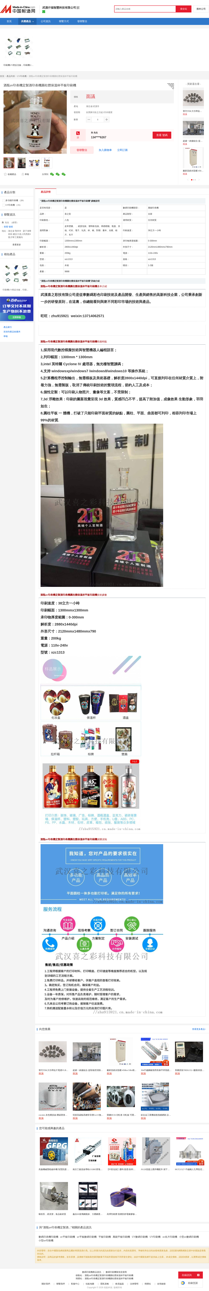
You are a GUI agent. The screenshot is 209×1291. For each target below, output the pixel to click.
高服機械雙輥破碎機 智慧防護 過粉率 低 (57, 1169)
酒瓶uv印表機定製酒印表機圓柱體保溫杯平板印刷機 (109, 1275)
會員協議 (119, 1284)
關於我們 (46, 1284)
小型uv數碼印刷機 (189, 1237)
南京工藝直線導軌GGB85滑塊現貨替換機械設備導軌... (98, 1169)
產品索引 (8, 327)
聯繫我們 (60, 1284)
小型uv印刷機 (46, 1240)
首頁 (2, 76)
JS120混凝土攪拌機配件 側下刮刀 (156, 1169)
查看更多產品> (199, 1029)
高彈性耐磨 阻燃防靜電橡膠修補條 (123, 1214)
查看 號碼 (162, 135)
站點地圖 (90, 1284)
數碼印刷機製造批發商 (116, 1272)
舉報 (25, 174)
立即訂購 (122, 150)
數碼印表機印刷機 (48, 1237)
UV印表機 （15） (13, 205)
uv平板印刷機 (67, 1237)
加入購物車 (105, 150)
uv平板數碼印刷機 (87, 1237)
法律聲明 (134, 1284)
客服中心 (75, 1284)
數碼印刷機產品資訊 (91, 1272)
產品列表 (10, 76)
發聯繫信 (82, 149)
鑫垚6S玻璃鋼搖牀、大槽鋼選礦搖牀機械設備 (94, 1214)
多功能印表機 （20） (15, 200)
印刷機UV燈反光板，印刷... (15, 290)
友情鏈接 (161, 1284)
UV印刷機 (155, 1237)
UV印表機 (22, 76)
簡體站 (148, 1284)
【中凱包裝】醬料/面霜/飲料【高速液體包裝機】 (129, 1169)
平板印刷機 (105, 1237)
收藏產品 (10, 174)
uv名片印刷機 (169, 1237)
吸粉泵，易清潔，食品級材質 (52, 1214)
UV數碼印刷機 (140, 1237)
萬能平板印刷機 (121, 1237)
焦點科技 (108, 1287)
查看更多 (16, 244)
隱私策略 (104, 1284)
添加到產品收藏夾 (12, 331)
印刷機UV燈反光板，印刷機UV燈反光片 (22, 65)
